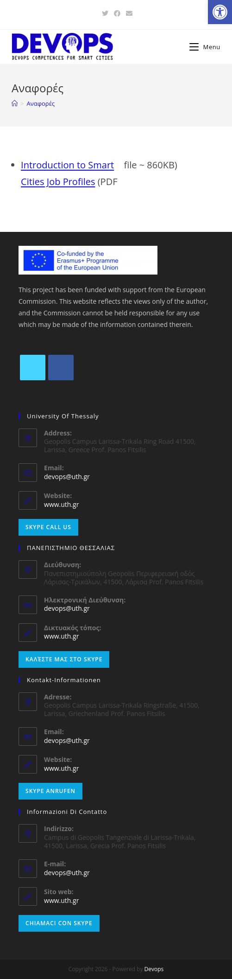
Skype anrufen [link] (50, 791)
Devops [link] (154, 969)
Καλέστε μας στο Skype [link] (63, 659)
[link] (220, 12)
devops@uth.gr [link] (67, 476)
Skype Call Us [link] (48, 527)
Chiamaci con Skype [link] (59, 923)
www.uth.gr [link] (61, 504)
